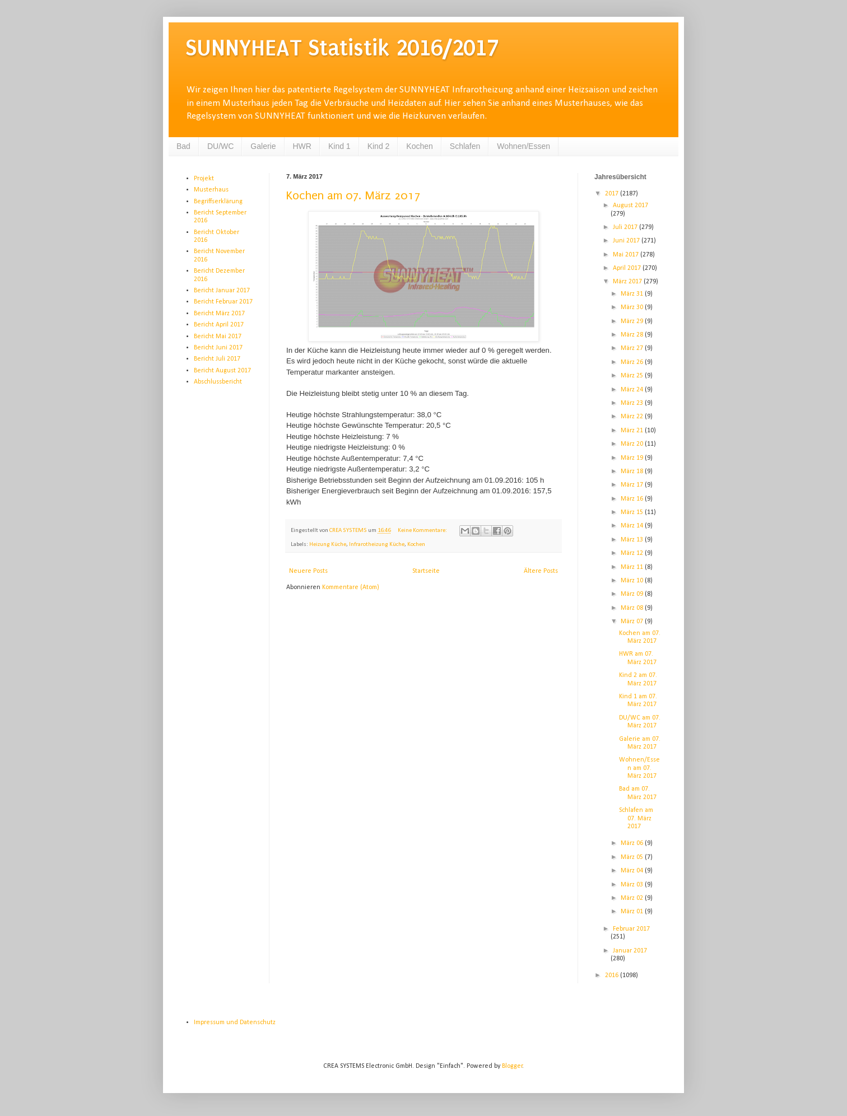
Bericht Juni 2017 (218, 347)
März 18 (633, 471)
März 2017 (628, 281)
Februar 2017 (631, 929)
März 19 (633, 458)
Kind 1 (339, 146)
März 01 (633, 911)
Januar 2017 (630, 950)
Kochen (419, 146)
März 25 (633, 375)
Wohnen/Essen (523, 146)
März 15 (633, 512)
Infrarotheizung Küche (376, 544)
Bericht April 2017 (219, 324)
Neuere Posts (308, 571)
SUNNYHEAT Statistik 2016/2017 (342, 48)
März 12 (633, 553)
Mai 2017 (626, 254)
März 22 (633, 416)
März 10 (633, 580)
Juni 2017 (627, 240)
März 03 (633, 884)
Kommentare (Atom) (350, 587)
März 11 (633, 567)
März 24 (633, 389)
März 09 (633, 594)
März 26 (633, 362)
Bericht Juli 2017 (217, 359)
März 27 (633, 348)
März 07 (633, 621)
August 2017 (630, 205)
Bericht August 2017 (222, 370)
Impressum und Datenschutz (235, 1022)
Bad (183, 146)
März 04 (633, 870)
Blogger (512, 1066)
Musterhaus (211, 189)
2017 (612, 193)
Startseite (426, 571)
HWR (302, 146)
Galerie (263, 146)
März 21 (633, 430)
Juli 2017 (626, 227)
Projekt (204, 178)
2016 (612, 975)
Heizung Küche (327, 544)
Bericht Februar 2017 (223, 301)
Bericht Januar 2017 (222, 290)
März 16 (633, 499)
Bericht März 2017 (219, 313)
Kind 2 (378, 146)
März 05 (633, 857)
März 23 (633, 403)
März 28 (633, 334)
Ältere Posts (541, 571)
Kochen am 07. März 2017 (353, 195)
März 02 (633, 898)
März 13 (633, 539)
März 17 (633, 485)
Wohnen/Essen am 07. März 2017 (639, 768)
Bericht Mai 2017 (217, 336)
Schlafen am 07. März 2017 (636, 818)
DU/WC (220, 146)
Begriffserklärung (218, 201)
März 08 (633, 608)
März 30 (633, 307)
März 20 (633, 444)
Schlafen (465, 146)
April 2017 (628, 268)
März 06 (633, 843)
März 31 (633, 294)
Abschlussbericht (218, 382)
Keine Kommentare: (423, 530)
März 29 (633, 321)
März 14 (633, 525)
